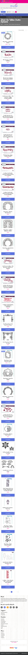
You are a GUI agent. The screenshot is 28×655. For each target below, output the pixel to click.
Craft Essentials (3, 621)
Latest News (11, 8)
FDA (26, 653)
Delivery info (3, 613)
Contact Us (14, 8)
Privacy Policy (3, 614)
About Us (7, 8)
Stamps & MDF (3, 622)
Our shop (4, 8)
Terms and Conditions (4, 612)
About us (2, 632)
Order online (6, 24)
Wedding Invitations (4, 626)
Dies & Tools (2, 620)
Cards (2, 627)
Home (1, 8)
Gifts (1, 628)
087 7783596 (14, 642)
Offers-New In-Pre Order (4, 623)
